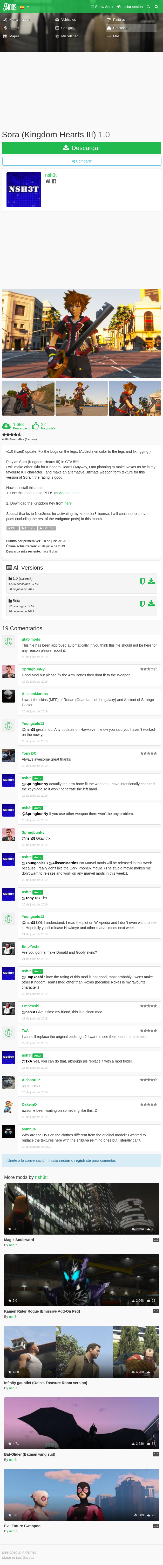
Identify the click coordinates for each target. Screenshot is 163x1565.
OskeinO (29, 1104)
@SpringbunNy (35, 784)
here (68, 503)
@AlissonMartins (63, 863)
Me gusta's (48, 428)
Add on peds (69, 493)
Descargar (81, 147)
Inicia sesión (59, 1160)
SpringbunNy (33, 669)
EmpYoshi (30, 946)
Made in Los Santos (18, 1557)
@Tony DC (31, 898)
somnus (29, 1129)
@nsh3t (28, 729)
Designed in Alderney (19, 1552)
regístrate (82, 1160)
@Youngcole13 (35, 863)
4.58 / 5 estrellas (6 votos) (19, 439)
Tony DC (29, 753)
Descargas (20, 428)
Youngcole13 (33, 723)
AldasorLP (31, 1080)
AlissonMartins (35, 694)
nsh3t (51, 175)
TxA (25, 1031)
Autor (38, 778)
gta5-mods (31, 639)
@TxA (27, 1061)
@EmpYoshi (32, 977)
